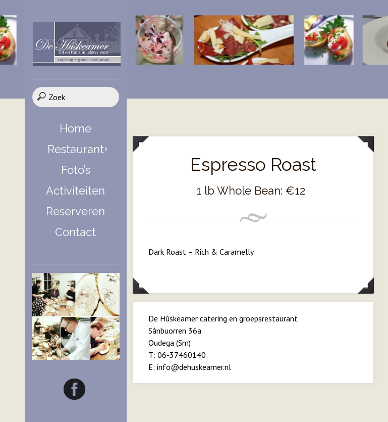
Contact (75, 232)
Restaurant (75, 149)
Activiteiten (75, 190)
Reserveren (75, 211)
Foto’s (75, 169)
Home (75, 128)
